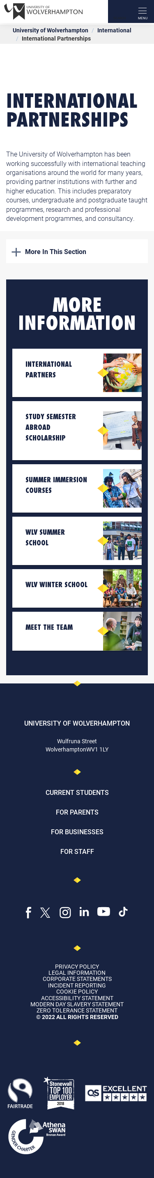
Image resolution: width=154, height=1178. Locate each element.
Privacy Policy (77, 966)
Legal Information (77, 972)
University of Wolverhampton (50, 30)
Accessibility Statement (77, 998)
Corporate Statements (77, 979)
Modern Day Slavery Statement (77, 1004)
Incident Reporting (77, 985)
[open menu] (142, 11)
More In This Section (48, 251)
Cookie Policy (77, 991)
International (114, 30)
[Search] (119, 11)
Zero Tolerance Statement (77, 1010)
